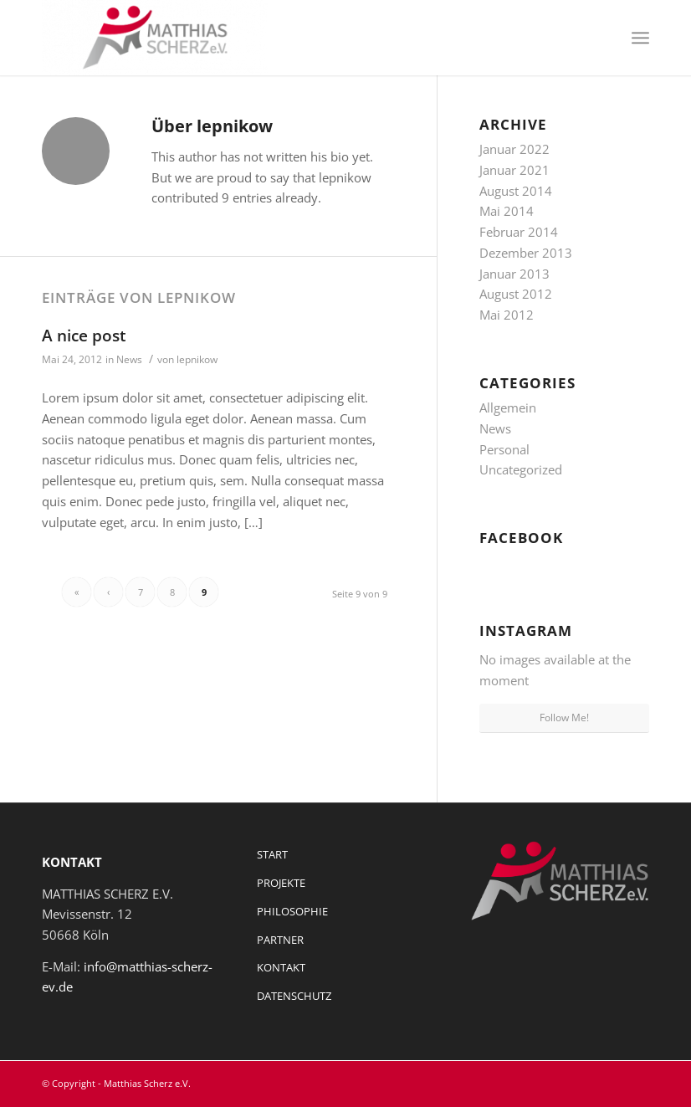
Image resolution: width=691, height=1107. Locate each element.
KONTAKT (281, 967)
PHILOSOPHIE (292, 911)
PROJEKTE (281, 882)
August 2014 (515, 190)
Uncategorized (520, 469)
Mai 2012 (506, 314)
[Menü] (640, 37)
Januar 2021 (514, 169)
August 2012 (515, 293)
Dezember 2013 (525, 252)
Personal (504, 449)
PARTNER (280, 939)
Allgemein (507, 407)
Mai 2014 (506, 210)
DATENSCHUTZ (294, 995)
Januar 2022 (514, 149)
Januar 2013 (514, 273)
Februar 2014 (518, 231)
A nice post (84, 335)
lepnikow (197, 359)
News (129, 359)
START (272, 854)
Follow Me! (564, 717)
